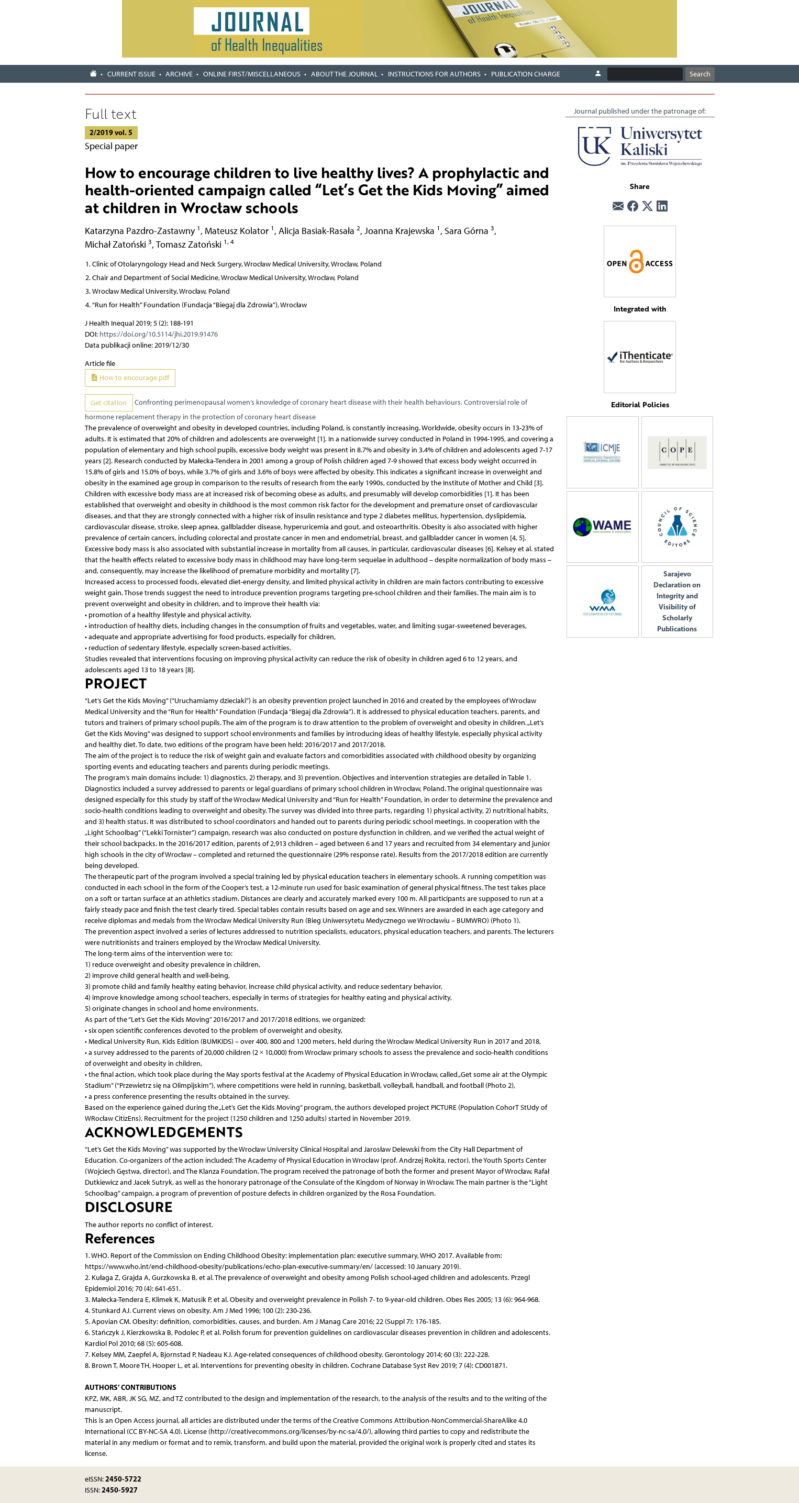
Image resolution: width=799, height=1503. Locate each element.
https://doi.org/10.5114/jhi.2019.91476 (158, 334)
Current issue (131, 74)
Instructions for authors (434, 74)
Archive (179, 74)
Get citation (109, 402)
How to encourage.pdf (130, 377)
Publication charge (525, 74)
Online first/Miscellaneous (252, 74)
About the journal (344, 74)
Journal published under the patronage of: (640, 111)
